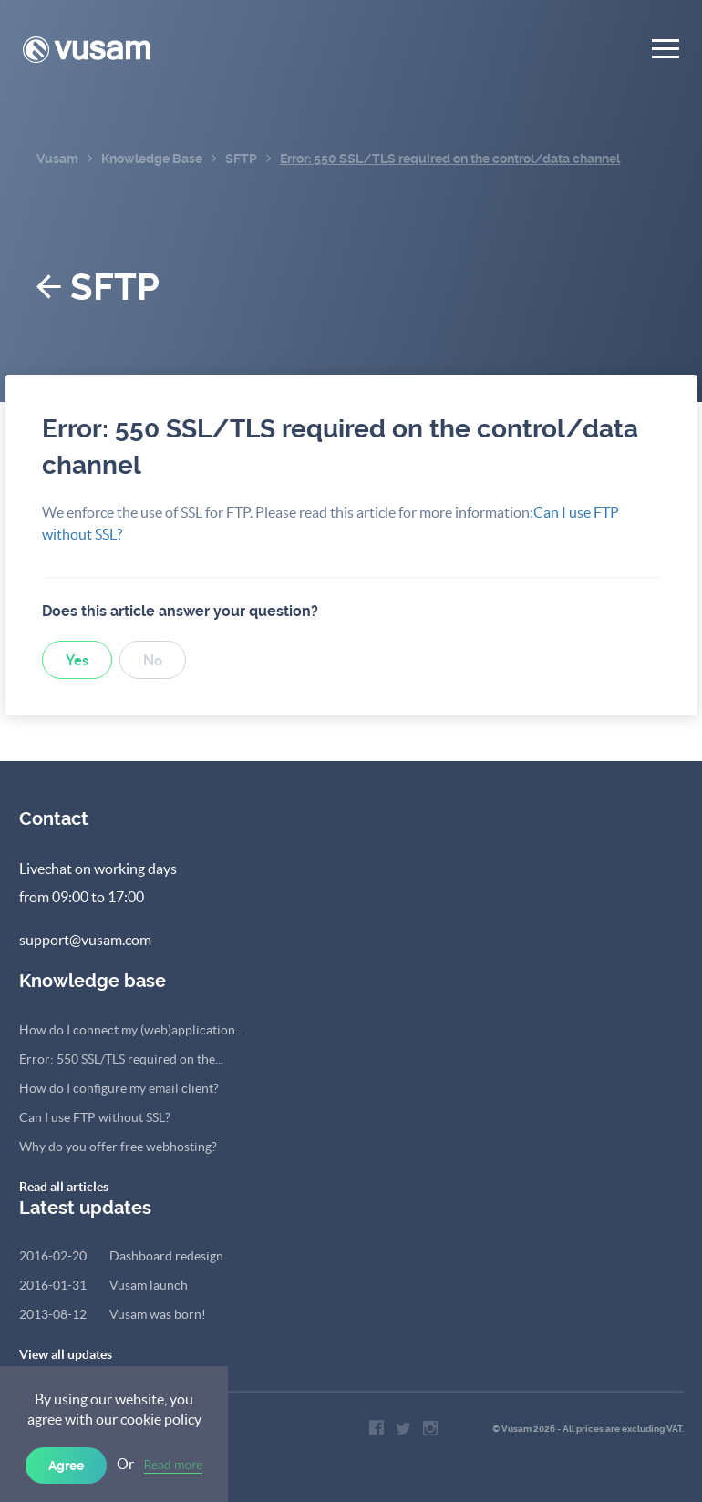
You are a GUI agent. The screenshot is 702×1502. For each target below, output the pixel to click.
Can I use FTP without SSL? (94, 1117)
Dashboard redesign (121, 1256)
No (152, 660)
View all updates (65, 1354)
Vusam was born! (112, 1314)
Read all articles (63, 1186)
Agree (66, 1465)
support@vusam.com (85, 939)
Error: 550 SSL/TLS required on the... (121, 1059)
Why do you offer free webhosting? (118, 1146)
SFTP (98, 287)
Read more (173, 1464)
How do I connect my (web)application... (131, 1030)
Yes (77, 660)
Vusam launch (103, 1285)
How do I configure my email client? (119, 1088)
